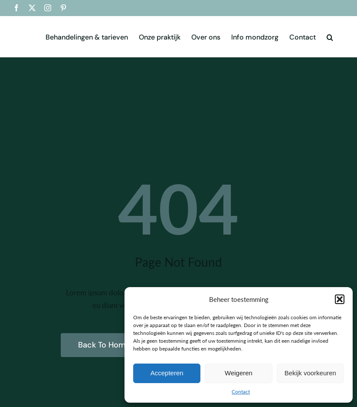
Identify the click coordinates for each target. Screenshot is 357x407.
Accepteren (167, 373)
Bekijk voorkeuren (310, 373)
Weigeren (238, 373)
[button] (339, 299)
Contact (241, 391)
